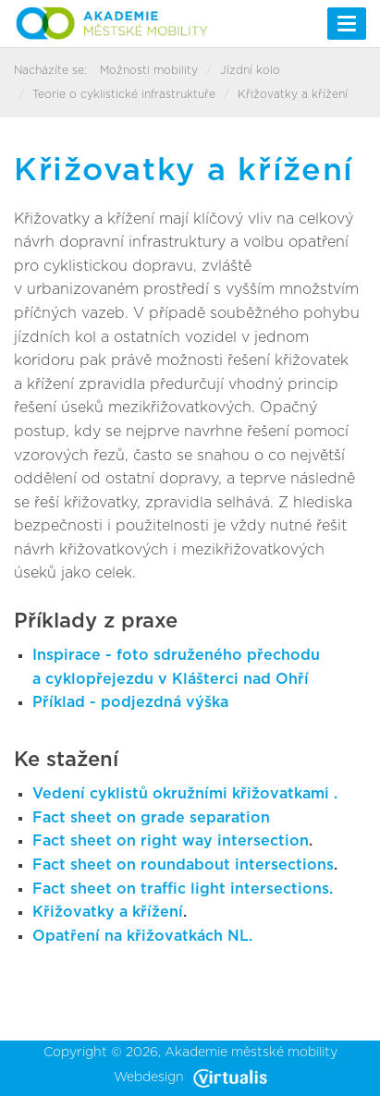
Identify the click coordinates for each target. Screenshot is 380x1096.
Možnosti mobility (149, 70)
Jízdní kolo (250, 70)
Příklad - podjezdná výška (130, 702)
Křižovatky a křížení (107, 912)
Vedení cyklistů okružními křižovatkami (183, 793)
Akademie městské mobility (251, 1052)
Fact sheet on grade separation (151, 817)
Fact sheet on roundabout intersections (183, 865)
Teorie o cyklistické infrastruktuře (123, 94)
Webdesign (190, 1077)
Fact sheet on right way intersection (170, 841)
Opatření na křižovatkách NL (140, 936)
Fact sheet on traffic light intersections (180, 889)
